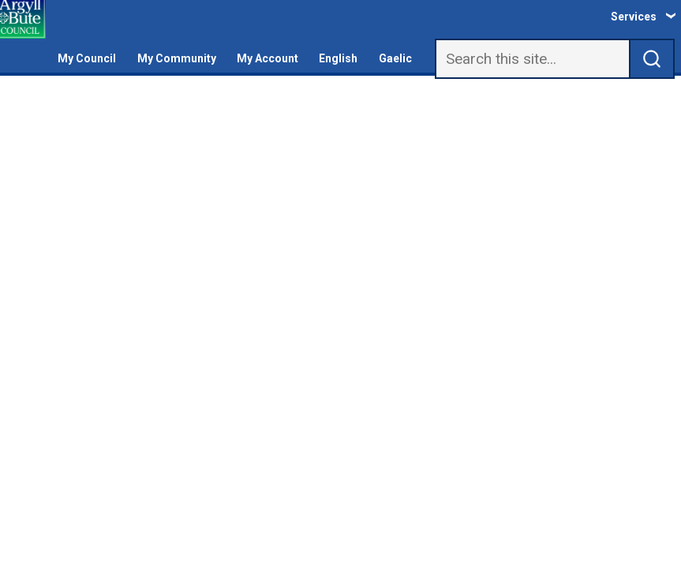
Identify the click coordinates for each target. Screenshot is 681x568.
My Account (267, 58)
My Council (87, 58)
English (338, 58)
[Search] (532, 59)
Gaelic (395, 58)
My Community (176, 58)
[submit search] (652, 59)
